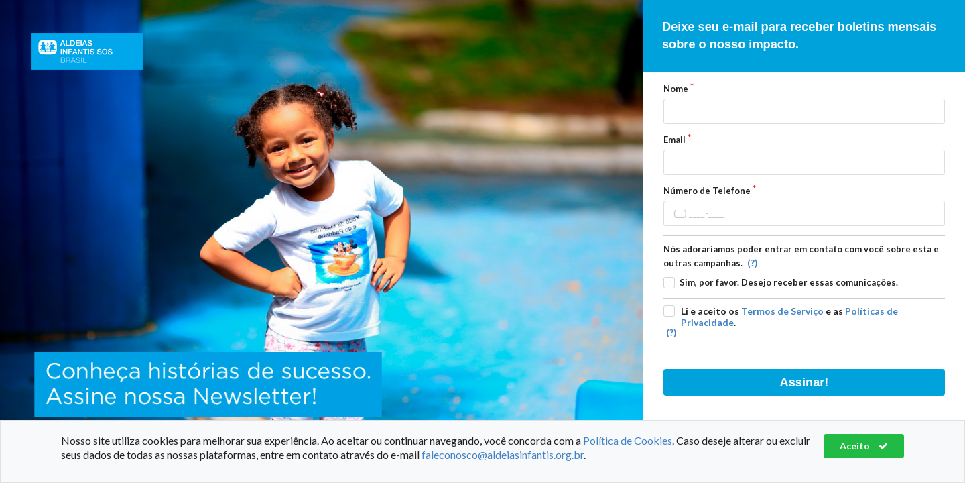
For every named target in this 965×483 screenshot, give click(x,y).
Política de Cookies (627, 440)
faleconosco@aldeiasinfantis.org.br (503, 454)
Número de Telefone (707, 190)
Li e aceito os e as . (789, 316)
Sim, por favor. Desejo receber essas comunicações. (789, 282)
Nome (675, 88)
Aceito (864, 445)
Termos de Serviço (782, 311)
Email (674, 139)
